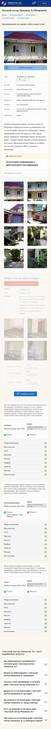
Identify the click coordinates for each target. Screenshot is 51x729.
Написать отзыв (25, 394)
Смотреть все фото (19, 68)
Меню (43, 3)
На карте (23, 80)
